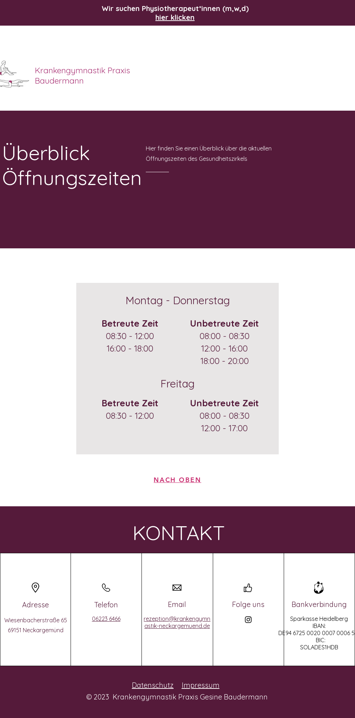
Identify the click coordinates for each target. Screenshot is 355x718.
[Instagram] (248, 619)
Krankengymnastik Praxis (83, 70)
